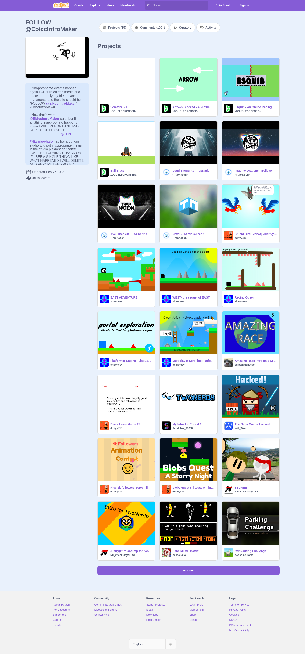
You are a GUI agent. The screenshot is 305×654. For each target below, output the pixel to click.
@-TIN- (66, 134)
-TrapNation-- (180, 174)
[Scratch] (61, 5)
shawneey (116, 301)
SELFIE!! (241, 487)
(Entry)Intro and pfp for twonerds (131, 551)
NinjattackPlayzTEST (247, 491)
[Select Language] (152, 644)
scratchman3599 (245, 364)
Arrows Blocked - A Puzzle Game (193, 107)
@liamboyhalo (41, 141)
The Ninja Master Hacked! (253, 424)
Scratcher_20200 (182, 428)
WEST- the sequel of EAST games (193, 297)
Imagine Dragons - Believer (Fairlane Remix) (256, 170)
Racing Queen (245, 297)
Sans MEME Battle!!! (186, 551)
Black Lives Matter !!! (125, 424)
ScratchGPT (118, 107)
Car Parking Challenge (250, 551)
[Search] (149, 5)
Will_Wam (241, 428)
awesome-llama (244, 555)
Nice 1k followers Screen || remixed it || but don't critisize (131, 487)
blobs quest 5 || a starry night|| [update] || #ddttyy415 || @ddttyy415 (193, 487)
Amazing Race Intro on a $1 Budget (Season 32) (256, 360)
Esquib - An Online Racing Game (256, 107)
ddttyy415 (241, 237)
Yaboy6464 (179, 555)
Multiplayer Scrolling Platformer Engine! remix (193, 360)
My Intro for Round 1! (187, 424)
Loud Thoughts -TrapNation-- (192, 170)
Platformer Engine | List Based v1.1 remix (131, 360)
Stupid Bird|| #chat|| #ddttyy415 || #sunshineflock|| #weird (256, 234)
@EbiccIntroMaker (61, 103)
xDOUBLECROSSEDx (123, 111)
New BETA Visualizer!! (188, 234)
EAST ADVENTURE (123, 297)
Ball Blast (117, 170)
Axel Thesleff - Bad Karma (128, 234)
